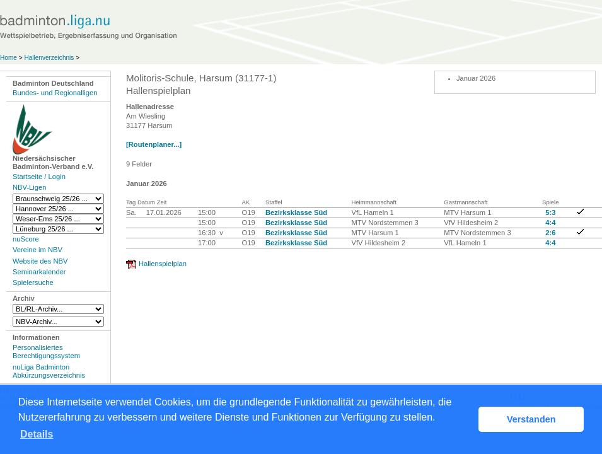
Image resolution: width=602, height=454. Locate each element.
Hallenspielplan (163, 263)
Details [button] (36, 434)
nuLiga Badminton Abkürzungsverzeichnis (49, 371)
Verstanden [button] (531, 419)
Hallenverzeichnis (49, 57)
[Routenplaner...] (154, 144)
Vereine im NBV (37, 249)
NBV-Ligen (29, 187)
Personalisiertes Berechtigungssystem (46, 351)
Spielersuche (33, 282)
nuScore (26, 239)
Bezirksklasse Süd (296, 212)
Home (8, 57)
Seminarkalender (39, 272)
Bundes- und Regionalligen (55, 92)
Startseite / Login (39, 176)
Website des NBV (40, 261)
